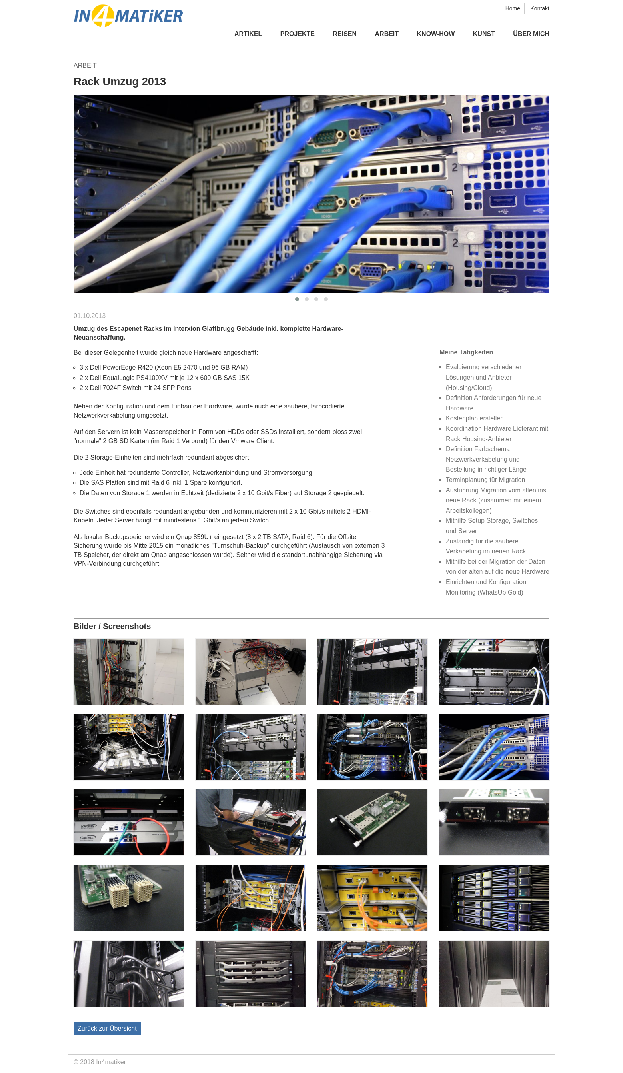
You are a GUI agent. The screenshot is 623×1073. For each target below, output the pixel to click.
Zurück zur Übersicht (107, 1028)
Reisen (345, 33)
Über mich (531, 33)
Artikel (248, 33)
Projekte (297, 33)
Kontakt (540, 8)
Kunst (484, 33)
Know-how (436, 33)
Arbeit (387, 33)
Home (512, 8)
